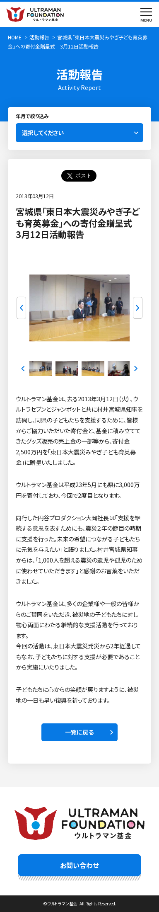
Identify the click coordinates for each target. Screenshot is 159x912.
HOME (15, 37)
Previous (21, 308)
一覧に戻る (79, 732)
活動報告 (39, 37)
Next (137, 308)
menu (146, 14)
